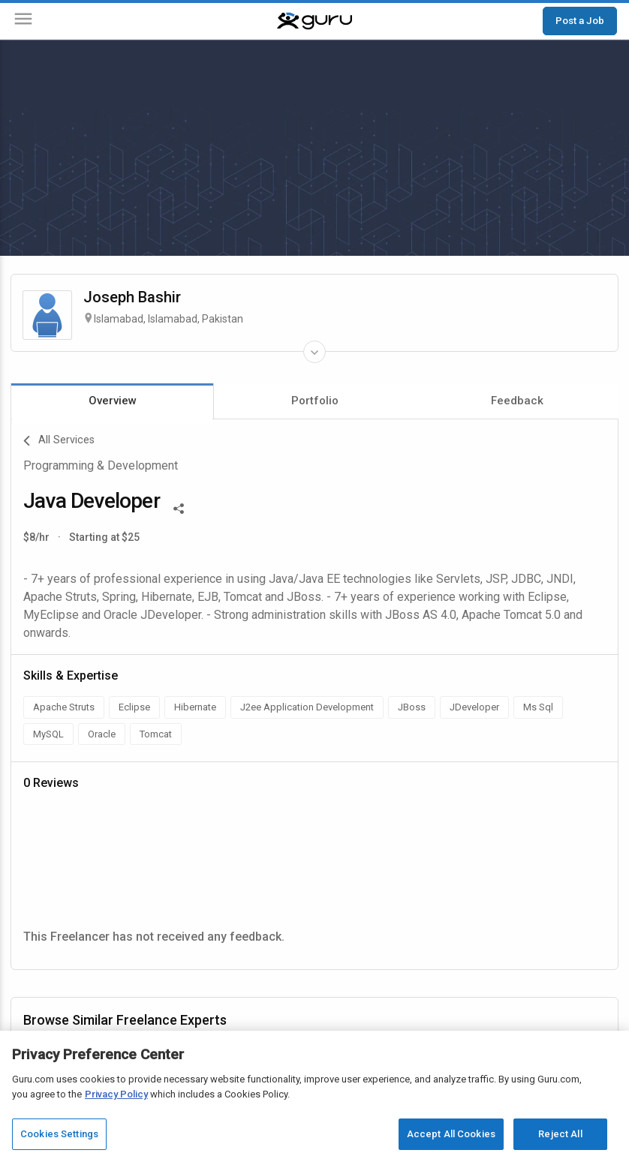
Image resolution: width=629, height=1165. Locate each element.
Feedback (517, 400)
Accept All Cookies (451, 1133)
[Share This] (178, 507)
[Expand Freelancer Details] (314, 352)
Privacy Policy (116, 1094)
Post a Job (579, 20)
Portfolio (315, 400)
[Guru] (314, 21)
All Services (59, 441)
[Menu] (23, 21)
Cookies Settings (59, 1133)
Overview (113, 400)
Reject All (560, 1133)
